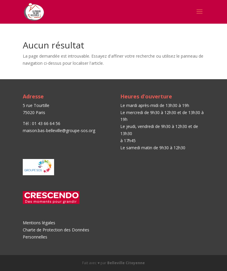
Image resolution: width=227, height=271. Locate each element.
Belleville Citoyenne (126, 262)
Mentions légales (39, 222)
